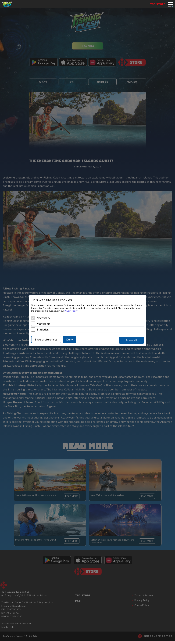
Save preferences (46, 339)
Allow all (131, 340)
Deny (69, 339)
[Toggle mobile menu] (170, 4)
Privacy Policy (71, 310)
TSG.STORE (157, 4)
